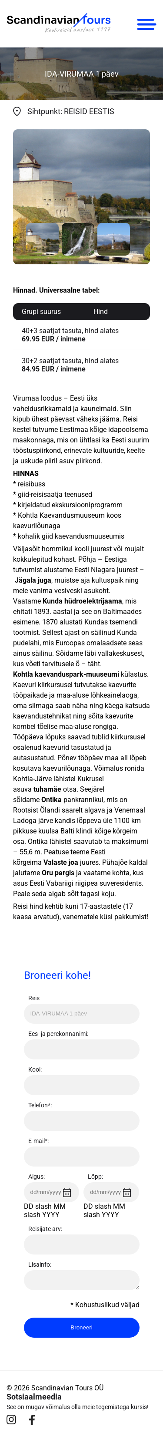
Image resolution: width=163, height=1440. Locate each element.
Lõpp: (95, 1176)
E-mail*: (38, 1140)
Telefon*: (40, 1105)
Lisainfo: (39, 1264)
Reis (34, 998)
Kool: (35, 1069)
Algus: (36, 1176)
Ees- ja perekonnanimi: (58, 1033)
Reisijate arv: (45, 1228)
